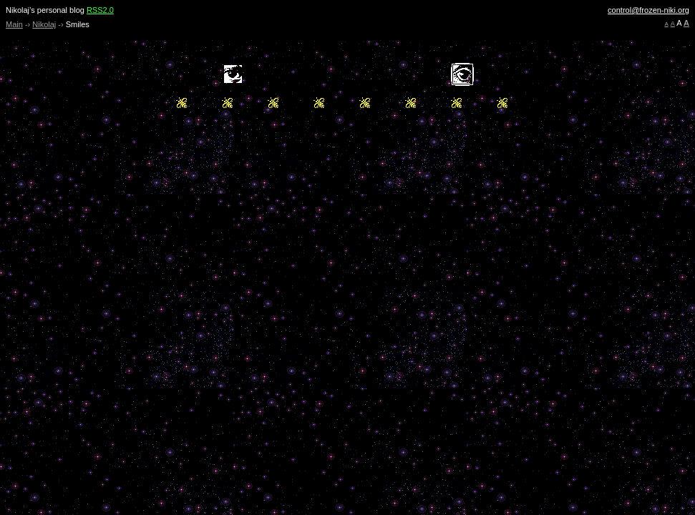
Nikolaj (44, 24)
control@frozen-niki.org (648, 10)
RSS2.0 (100, 10)
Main (14, 24)
